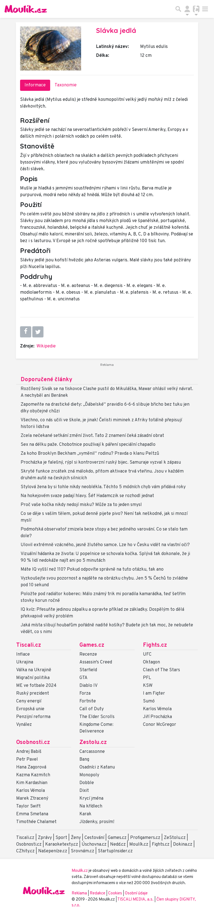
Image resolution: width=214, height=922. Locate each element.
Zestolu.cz (93, 742)
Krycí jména (91, 798)
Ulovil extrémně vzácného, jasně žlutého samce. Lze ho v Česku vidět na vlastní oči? (105, 545)
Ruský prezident (32, 693)
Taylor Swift (28, 806)
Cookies (115, 893)
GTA (83, 678)
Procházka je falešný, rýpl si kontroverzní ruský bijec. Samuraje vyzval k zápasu (101, 462)
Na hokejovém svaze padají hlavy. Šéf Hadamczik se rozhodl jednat (87, 496)
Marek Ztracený (32, 798)
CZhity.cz (25, 851)
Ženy (76, 838)
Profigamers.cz (145, 838)
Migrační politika (33, 678)
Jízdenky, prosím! (96, 822)
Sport (61, 838)
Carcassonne (92, 752)
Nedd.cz (118, 844)
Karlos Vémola (157, 709)
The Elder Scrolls (97, 717)
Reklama (79, 893)
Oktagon (151, 662)
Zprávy (45, 838)
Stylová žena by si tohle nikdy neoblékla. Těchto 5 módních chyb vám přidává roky (103, 487)
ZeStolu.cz (175, 838)
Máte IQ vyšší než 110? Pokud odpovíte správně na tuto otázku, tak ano (92, 569)
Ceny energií (28, 701)
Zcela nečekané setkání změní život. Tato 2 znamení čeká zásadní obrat (92, 436)
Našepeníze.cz (52, 851)
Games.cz (91, 645)
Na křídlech (90, 806)
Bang (84, 759)
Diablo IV (88, 686)
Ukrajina (24, 662)
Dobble (86, 783)
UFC (147, 654)
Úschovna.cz (94, 844)
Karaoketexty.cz (61, 844)
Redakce (97, 893)
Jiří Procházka (157, 717)
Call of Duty (91, 709)
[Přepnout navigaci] (187, 9)
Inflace (23, 654)
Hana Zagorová (31, 767)
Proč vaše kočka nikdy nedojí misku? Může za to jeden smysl (81, 505)
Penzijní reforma (33, 717)
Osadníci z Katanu (97, 767)
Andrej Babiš (29, 752)
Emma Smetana (32, 814)
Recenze (88, 654)
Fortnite (87, 701)
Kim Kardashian (31, 783)
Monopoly (89, 775)
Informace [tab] (35, 85)
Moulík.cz (138, 844)
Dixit (84, 791)
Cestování (94, 838)
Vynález (24, 725)
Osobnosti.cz (33, 742)
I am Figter (154, 693)
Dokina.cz (182, 844)
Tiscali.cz (28, 645)
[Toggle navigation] (205, 9)
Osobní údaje (136, 893)
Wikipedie (46, 346)
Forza (85, 693)
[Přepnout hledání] (178, 9)
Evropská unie (30, 709)
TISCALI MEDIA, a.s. (135, 899)
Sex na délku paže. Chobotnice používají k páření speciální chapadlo (88, 444)
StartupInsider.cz (115, 851)
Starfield (88, 670)
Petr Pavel (27, 759)
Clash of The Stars (161, 670)
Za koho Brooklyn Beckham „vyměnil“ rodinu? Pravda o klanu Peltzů (90, 453)
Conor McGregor (159, 725)
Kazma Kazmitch (33, 775)
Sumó (149, 701)
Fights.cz (155, 645)
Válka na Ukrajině (33, 670)
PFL (147, 678)
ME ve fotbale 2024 (36, 686)
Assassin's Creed (95, 662)
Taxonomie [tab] (66, 85)
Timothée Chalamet (36, 822)
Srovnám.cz (82, 851)
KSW (147, 686)
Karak (85, 814)
